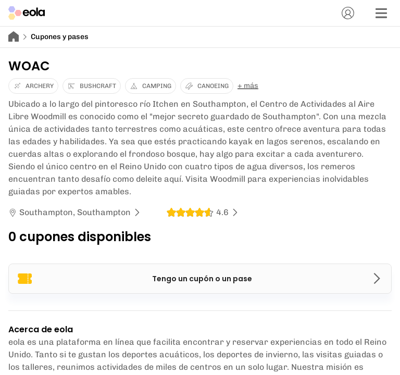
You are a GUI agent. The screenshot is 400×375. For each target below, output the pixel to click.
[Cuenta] (348, 13)
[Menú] (381, 13)
